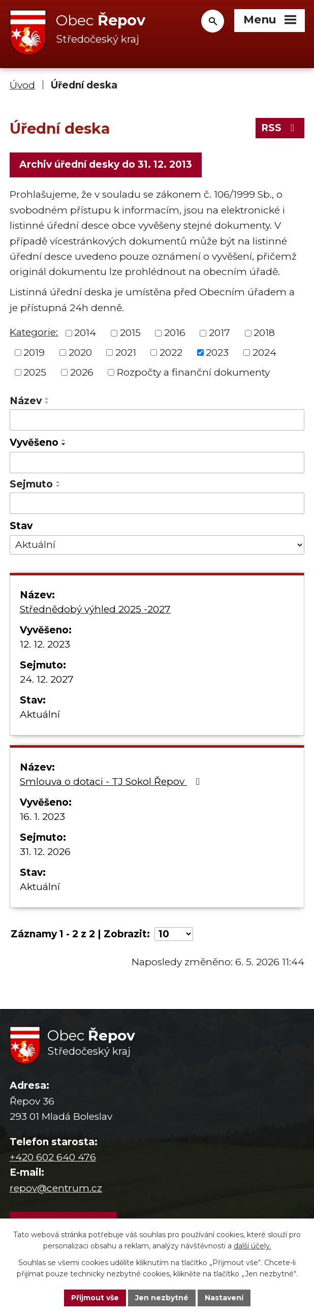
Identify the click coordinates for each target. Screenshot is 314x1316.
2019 (34, 352)
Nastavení (224, 1297)
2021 (125, 352)
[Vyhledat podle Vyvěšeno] (157, 462)
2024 (264, 352)
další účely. (252, 1246)
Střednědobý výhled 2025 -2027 (95, 609)
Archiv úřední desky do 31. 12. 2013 (105, 164)
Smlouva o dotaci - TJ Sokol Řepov (112, 781)
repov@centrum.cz (56, 1188)
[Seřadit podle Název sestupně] (47, 403)
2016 (174, 333)
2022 (171, 352)
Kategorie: (34, 332)
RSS (279, 128)
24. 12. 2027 (47, 679)
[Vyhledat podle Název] (157, 420)
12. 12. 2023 (45, 644)
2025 (34, 372)
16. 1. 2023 (42, 816)
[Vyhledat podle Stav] (157, 545)
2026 (81, 372)
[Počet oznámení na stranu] (173, 934)
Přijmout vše (95, 1297)
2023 (217, 352)
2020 (80, 352)
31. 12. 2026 (45, 852)
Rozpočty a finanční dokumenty (193, 372)
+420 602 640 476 (53, 1157)
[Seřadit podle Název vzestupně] (47, 398)
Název (26, 401)
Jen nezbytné (162, 1297)
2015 (130, 333)
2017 (219, 333)
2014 (85, 333)
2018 (264, 333)
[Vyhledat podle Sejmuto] (157, 503)
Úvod (22, 85)
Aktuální (40, 714)
